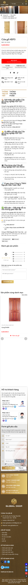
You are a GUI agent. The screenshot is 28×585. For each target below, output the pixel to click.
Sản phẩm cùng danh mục (12, 292)
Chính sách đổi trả (7, 550)
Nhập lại (21, 468)
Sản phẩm (13, 15)
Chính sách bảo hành (7, 552)
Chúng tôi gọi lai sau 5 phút (8, 67)
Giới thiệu (4, 532)
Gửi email (15, 239)
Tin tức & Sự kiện (6, 537)
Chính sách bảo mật (7, 548)
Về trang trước (6, 239)
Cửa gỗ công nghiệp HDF (10, 18)
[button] (2, 338)
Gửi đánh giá (7, 282)
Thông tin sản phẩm (12, 94)
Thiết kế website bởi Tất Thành (17, 582)
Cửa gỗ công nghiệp (8, 16)
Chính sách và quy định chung (10, 554)
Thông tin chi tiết (5, 94)
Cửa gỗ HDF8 (5, 327)
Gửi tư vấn (8, 468)
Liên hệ (4, 541)
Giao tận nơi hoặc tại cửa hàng (14, 61)
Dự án (3, 539)
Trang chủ (5, 15)
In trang (4, 241)
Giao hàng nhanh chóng (21, 66)
